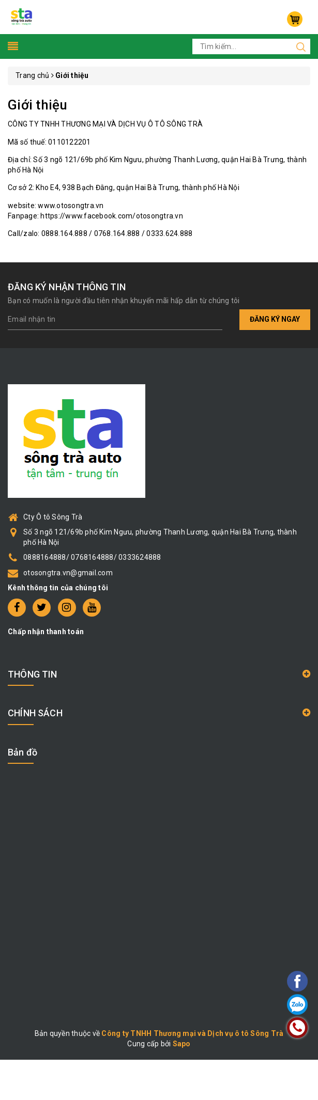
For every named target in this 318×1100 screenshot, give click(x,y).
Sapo (182, 1044)
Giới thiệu (38, 105)
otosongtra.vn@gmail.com (68, 573)
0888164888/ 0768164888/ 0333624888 (92, 557)
